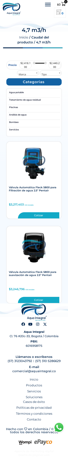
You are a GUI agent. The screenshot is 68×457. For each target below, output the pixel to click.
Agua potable (16, 92)
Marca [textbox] (22, 74)
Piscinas (13, 107)
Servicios (14, 129)
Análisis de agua (17, 114)
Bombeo (14, 122)
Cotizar (38, 215)
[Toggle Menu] (48, 4)
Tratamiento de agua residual (25, 99)
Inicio (23, 37)
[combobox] (28, 73)
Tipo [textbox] (44, 74)
